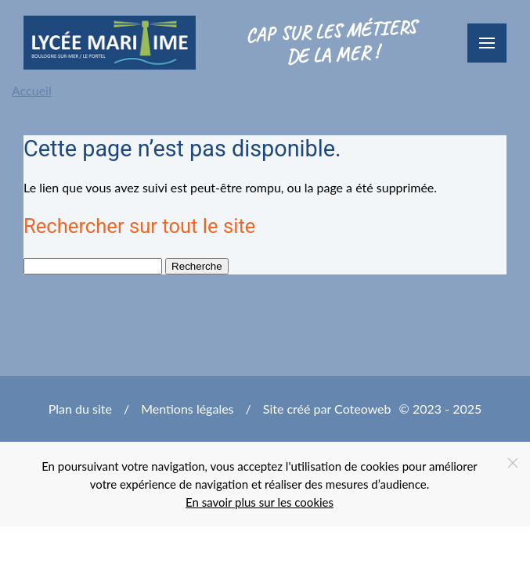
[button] (487, 43)
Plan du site (80, 408)
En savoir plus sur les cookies (260, 502)
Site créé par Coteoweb (327, 408)
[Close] (512, 462)
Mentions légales (187, 408)
